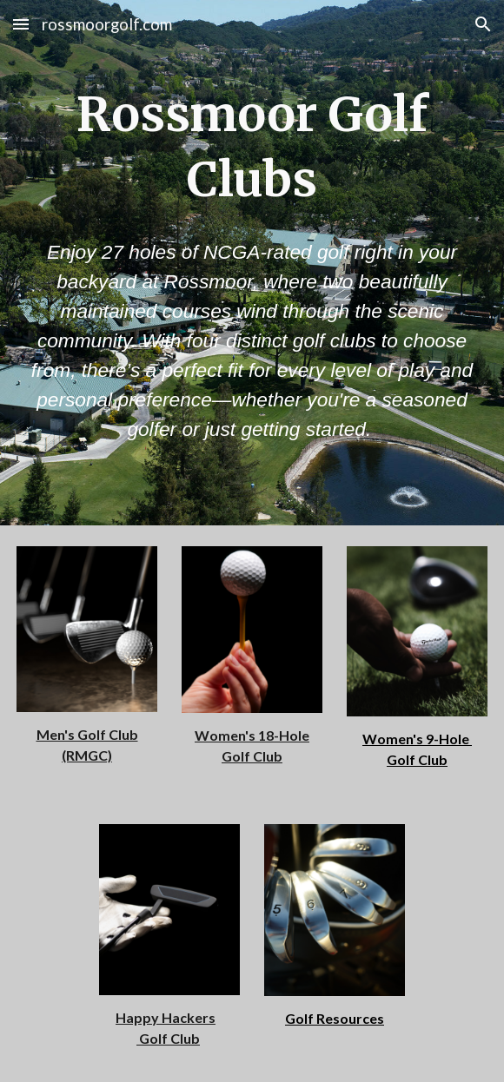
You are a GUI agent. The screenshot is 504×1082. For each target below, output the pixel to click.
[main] (252, 147)
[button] (21, 24)
